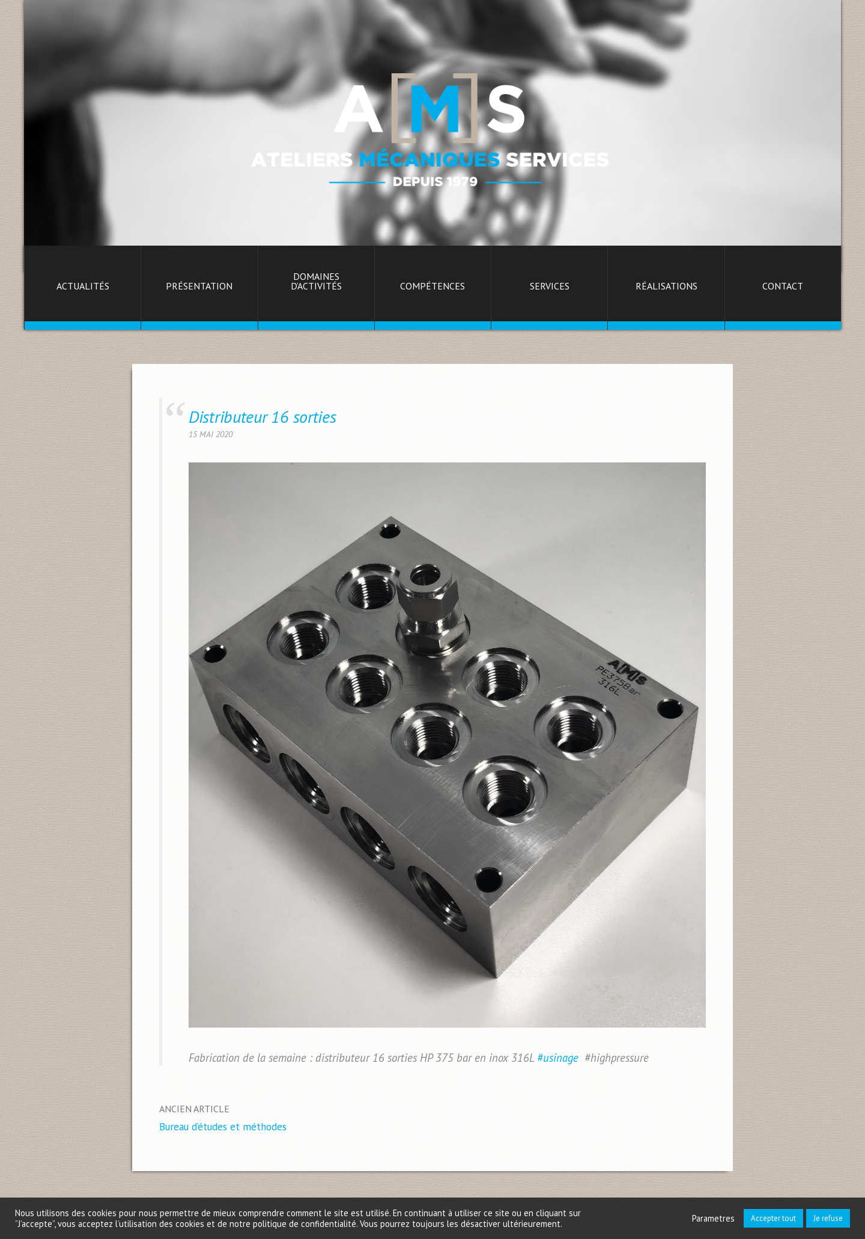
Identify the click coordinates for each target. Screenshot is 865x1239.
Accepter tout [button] (773, 1218)
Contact (782, 286)
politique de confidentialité (304, 1223)
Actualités (82, 286)
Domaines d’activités (316, 281)
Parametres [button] (713, 1218)
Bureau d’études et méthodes (223, 1126)
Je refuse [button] (828, 1218)
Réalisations (666, 286)
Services (549, 286)
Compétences (432, 286)
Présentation (199, 286)
